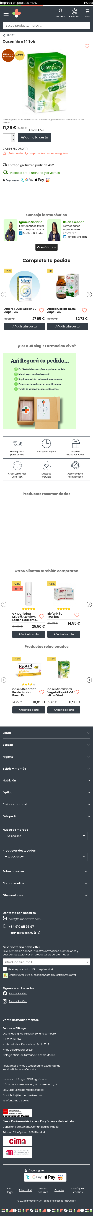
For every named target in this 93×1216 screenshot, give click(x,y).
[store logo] (16, 13)
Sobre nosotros (13, 871)
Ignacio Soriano (30, 222)
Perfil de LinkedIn (33, 233)
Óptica (7, 792)
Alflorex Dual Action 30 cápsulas (20, 310)
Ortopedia (10, 816)
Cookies (59, 1190)
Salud (7, 732)
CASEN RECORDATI (15, 148)
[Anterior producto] (89, 604)
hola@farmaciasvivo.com (24, 919)
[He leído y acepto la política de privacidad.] (5, 969)
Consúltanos (46, 247)
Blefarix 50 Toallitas (54, 615)
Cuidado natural (15, 804)
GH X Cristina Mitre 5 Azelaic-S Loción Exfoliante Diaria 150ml (24, 617)
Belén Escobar (73, 222)
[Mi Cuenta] (60, 13)
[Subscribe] (87, 962)
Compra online (13, 883)
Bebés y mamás (14, 768)
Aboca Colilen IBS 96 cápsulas (61, 310)
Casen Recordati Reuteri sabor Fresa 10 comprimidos (24, 692)
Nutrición (9, 780)
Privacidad (25, 1190)
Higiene (8, 756)
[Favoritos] (74, 13)
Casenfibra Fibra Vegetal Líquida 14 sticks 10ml (60, 692)
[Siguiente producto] (89, 294)
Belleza (8, 744)
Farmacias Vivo (18, 993)
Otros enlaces (13, 895)
